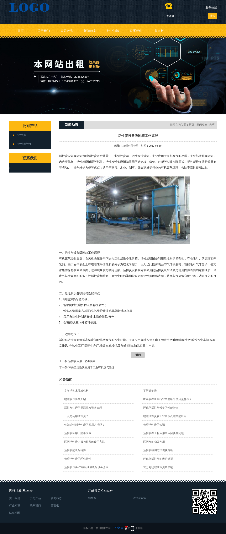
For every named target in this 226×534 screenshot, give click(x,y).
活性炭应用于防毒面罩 (81, 361)
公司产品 (67, 31)
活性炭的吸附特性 (75, 450)
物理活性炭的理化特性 (77, 458)
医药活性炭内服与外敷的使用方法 (84, 441)
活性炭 (21, 135)
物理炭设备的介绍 (75, 399)
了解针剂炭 (150, 390)
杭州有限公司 (130, 145)
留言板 (159, 31)
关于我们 (43, 31)
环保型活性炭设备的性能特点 (160, 407)
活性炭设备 (24, 144)
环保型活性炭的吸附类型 (158, 458)
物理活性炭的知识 (154, 424)
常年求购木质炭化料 (76, 390)
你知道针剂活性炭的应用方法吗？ (84, 424)
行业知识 (113, 31)
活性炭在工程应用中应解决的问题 (163, 433)
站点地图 (14, 512)
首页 (20, 31)
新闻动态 (90, 31)
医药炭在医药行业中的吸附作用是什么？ (167, 399)
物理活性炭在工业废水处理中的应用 (164, 416)
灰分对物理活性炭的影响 (158, 467)
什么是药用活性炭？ (76, 416)
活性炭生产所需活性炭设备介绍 (83, 407)
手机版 (139, 528)
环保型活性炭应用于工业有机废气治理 (91, 367)
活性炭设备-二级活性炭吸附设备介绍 (86, 467)
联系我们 (136, 31)
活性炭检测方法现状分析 (158, 450)
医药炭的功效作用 (154, 441)
